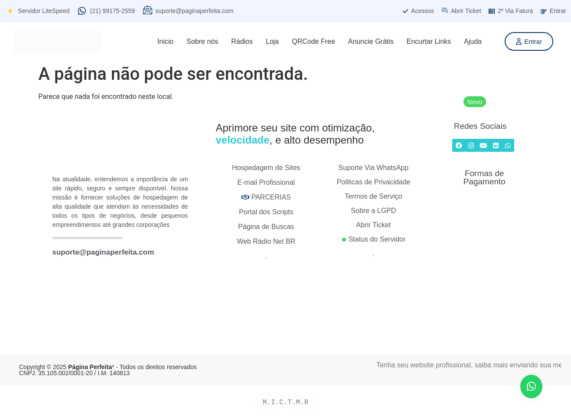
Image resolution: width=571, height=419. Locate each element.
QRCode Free (313, 41)
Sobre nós (202, 41)
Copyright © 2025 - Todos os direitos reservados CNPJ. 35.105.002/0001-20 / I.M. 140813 (108, 369)
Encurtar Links (429, 41)
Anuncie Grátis (371, 41)
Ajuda (473, 41)
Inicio (165, 41)
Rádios (242, 41)
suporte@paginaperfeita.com (103, 252)
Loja (272, 41)
